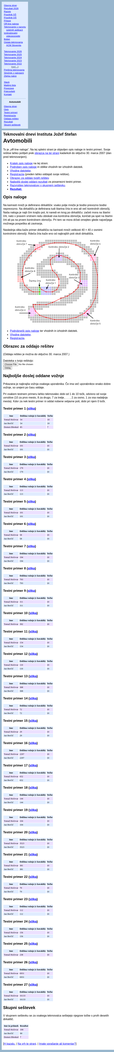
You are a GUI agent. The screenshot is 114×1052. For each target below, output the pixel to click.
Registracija (10, 115)
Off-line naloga (11, 24)
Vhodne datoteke (20, 170)
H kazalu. (9, 1043)
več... (15, 67)
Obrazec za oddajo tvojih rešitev (29, 178)
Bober (7, 39)
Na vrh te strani (27, 1043)
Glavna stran (10, 5)
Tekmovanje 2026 (13, 51)
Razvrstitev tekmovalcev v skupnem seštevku (37, 185)
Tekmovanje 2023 (13, 60)
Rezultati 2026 (11, 8)
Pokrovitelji (9, 91)
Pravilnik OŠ (10, 17)
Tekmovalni (13, 134)
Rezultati (8, 121)
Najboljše (12, 375)
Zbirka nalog (10, 76)
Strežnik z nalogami (14, 73)
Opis (6, 109)
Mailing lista (10, 85)
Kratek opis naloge (21, 163)
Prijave (7, 20)
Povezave (9, 88)
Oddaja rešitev (11, 118)
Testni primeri (10, 112)
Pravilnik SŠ (10, 14)
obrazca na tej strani (47, 153)
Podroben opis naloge (23, 166)
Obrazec (11, 346)
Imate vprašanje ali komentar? (57, 1043)
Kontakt (8, 94)
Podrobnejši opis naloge (24, 330)
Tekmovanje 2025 (13, 54)
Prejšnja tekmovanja (14, 70)
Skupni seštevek (12, 125)
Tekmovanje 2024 (13, 57)
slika (31, 408)
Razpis (7, 11)
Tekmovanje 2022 (13, 63)
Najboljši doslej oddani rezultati (29, 181)
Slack (7, 82)
